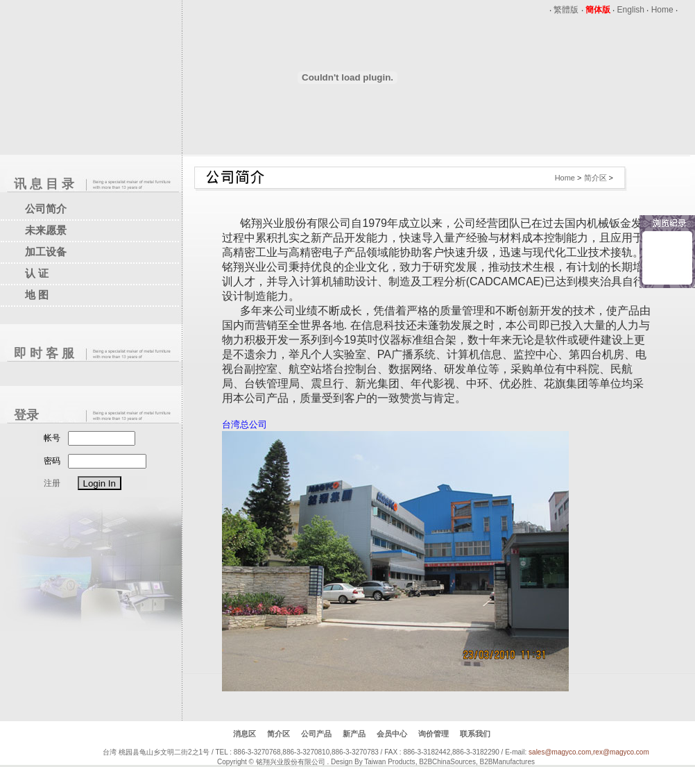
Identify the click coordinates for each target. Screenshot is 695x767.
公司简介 (46, 208)
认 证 (37, 273)
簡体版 (597, 10)
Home (662, 10)
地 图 (37, 295)
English (630, 10)
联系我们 (475, 734)
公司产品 (316, 734)
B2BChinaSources (447, 762)
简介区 (595, 178)
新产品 (354, 734)
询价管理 (433, 734)
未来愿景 (46, 230)
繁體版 (566, 10)
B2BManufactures (507, 762)
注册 (52, 483)
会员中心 (392, 734)
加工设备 (46, 252)
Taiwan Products (389, 762)
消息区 (244, 734)
